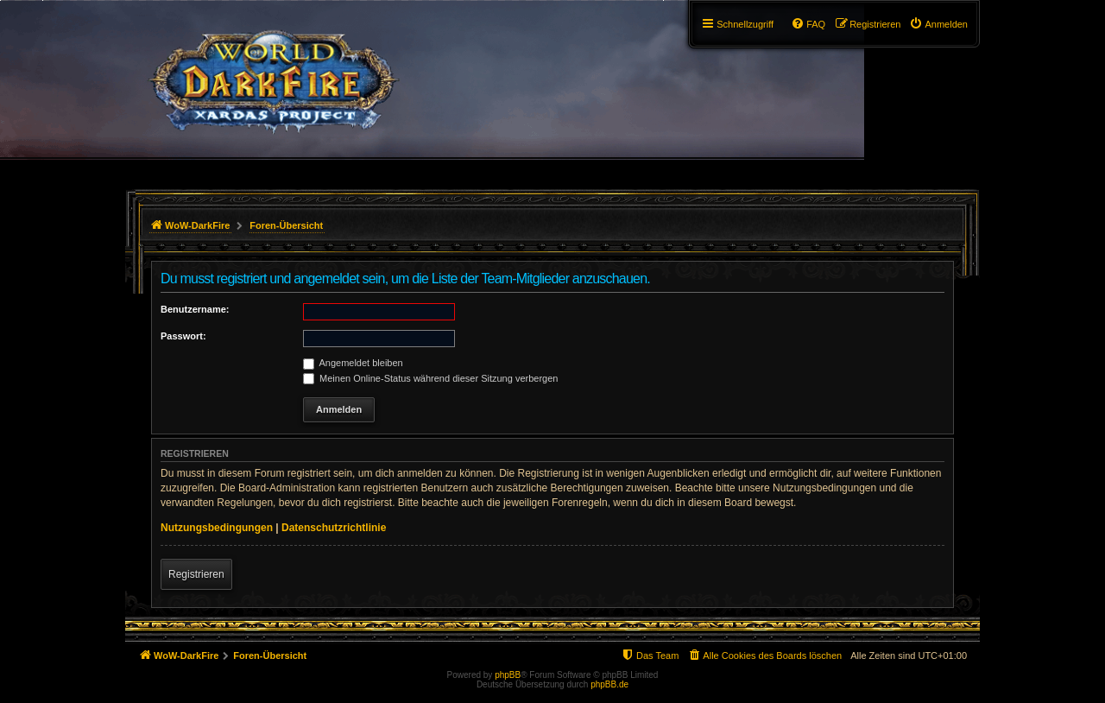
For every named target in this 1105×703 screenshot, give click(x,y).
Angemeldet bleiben (353, 363)
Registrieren (196, 574)
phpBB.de (609, 684)
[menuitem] (938, 24)
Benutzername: (195, 309)
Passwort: (183, 336)
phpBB (508, 675)
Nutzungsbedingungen (217, 528)
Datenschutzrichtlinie (333, 528)
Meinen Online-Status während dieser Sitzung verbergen (430, 378)
